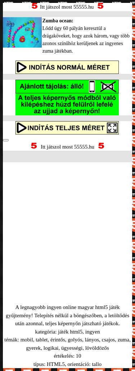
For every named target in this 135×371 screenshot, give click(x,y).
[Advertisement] (67, 224)
